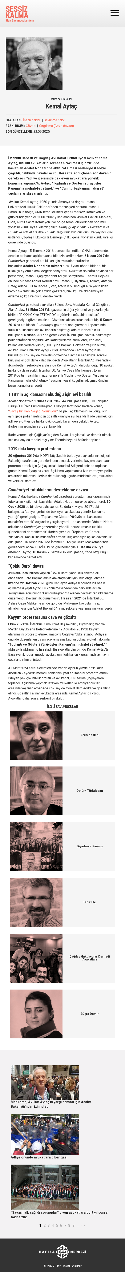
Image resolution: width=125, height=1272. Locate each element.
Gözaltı (31, 126)
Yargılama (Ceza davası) (56, 126)
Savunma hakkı (54, 120)
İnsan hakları (32, 120)
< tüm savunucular (61, 98)
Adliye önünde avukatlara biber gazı (39, 1157)
